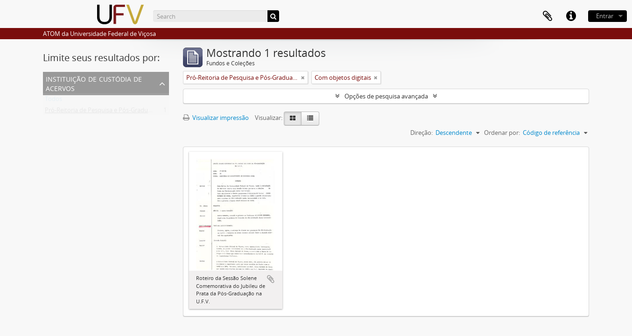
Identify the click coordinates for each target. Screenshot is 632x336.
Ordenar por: (502, 132)
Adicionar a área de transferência (270, 279)
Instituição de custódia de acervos (94, 83)
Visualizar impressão (216, 117)
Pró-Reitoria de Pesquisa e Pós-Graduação (103, 112)
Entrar (604, 16)
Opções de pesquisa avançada (386, 96)
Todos (53, 101)
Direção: (421, 132)
